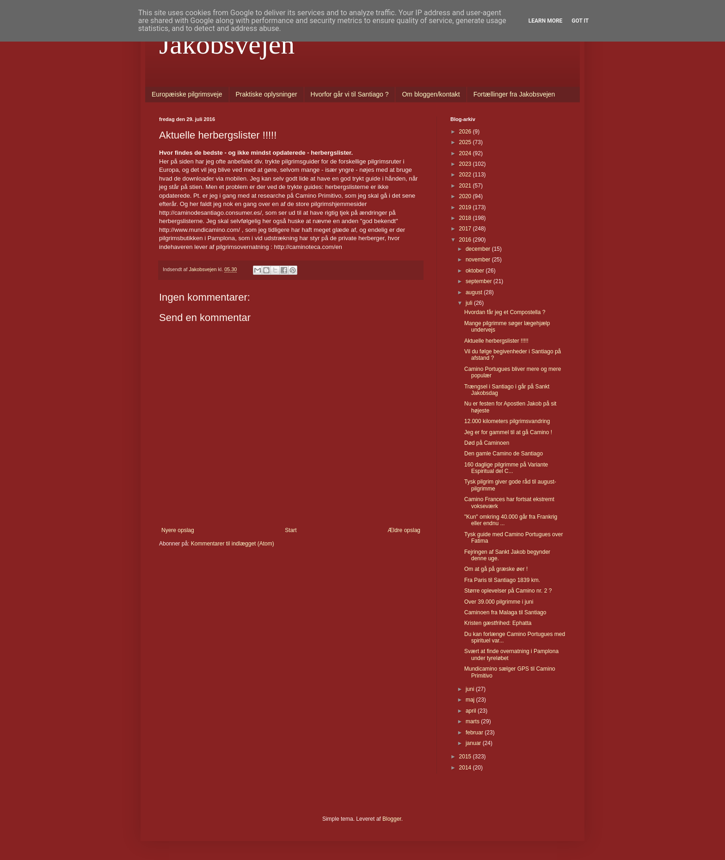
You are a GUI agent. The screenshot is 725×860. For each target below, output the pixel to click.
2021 (466, 185)
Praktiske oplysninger (266, 94)
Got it (580, 21)
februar (475, 732)
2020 (466, 196)
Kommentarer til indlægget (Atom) (232, 543)
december (479, 249)
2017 (466, 228)
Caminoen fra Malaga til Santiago (505, 612)
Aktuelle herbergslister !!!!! (496, 341)
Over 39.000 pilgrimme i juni (498, 602)
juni (471, 689)
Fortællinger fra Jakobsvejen (514, 94)
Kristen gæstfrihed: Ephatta (497, 623)
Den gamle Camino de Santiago (503, 453)
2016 (466, 239)
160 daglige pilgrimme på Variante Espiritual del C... (506, 467)
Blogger (391, 819)
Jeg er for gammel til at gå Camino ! (508, 432)
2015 (466, 756)
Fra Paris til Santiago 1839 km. (502, 580)
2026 (466, 131)
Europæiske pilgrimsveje (187, 94)
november (479, 259)
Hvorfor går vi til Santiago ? (350, 94)
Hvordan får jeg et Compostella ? (504, 312)
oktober (475, 270)
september (479, 281)
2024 (466, 153)
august (475, 292)
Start (290, 530)
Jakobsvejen (227, 44)
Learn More (545, 21)
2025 (466, 142)
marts (473, 721)
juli (470, 303)
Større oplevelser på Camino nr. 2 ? (508, 590)
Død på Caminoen (486, 443)
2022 (466, 174)
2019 (466, 207)
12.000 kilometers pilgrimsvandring (507, 421)
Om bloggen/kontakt (431, 94)
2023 (466, 164)
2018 (466, 218)
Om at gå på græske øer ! (496, 569)
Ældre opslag (403, 530)
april (472, 711)
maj (471, 699)
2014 (466, 767)
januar (474, 743)
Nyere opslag (177, 530)
